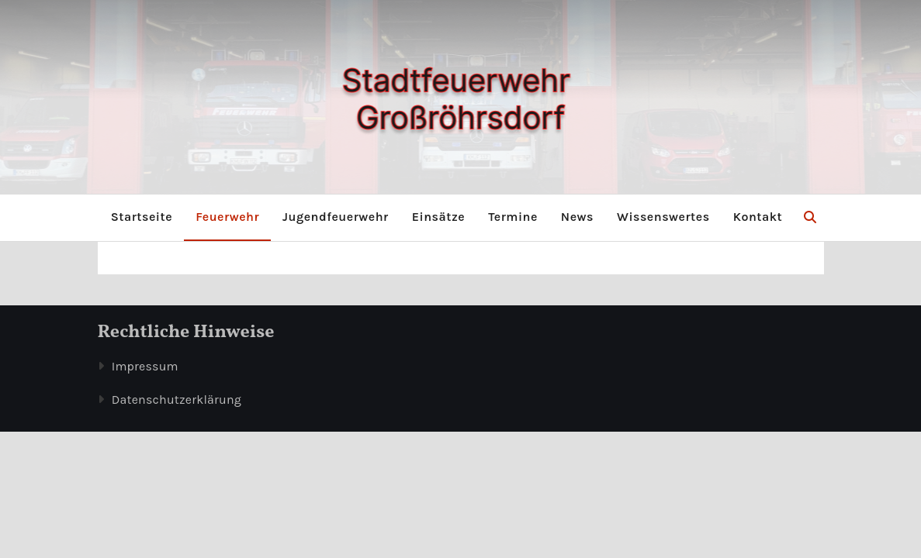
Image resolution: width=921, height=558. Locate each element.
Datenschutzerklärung (176, 399)
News (577, 216)
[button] (810, 217)
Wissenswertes (663, 216)
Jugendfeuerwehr (335, 216)
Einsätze (438, 216)
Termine (513, 216)
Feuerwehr (227, 216)
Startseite (141, 216)
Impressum (145, 366)
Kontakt (758, 216)
